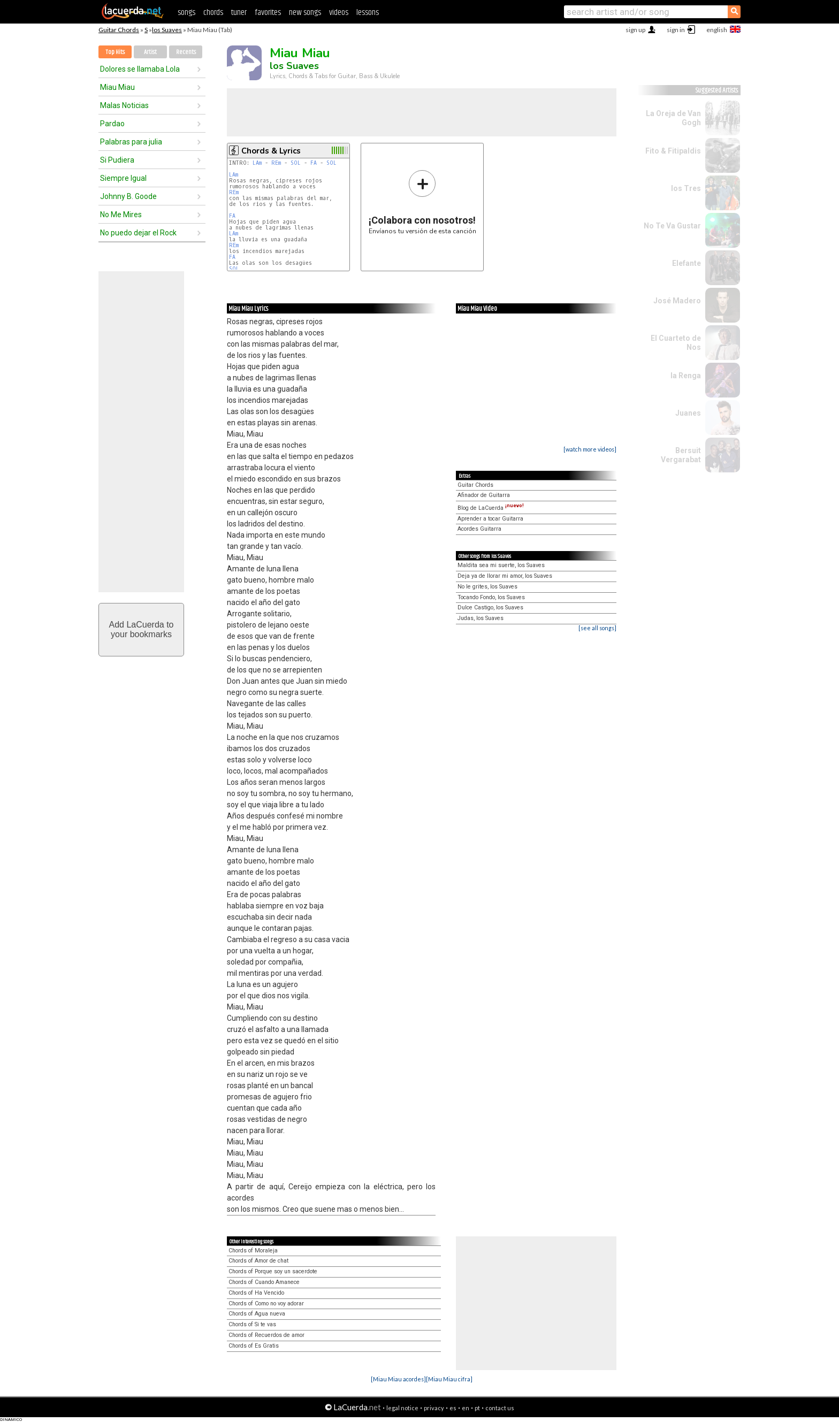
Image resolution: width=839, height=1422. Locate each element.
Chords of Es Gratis (253, 1345)
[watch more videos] (589, 449)
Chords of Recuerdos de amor (266, 1335)
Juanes (688, 413)
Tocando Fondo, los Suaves (491, 597)
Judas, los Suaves (480, 618)
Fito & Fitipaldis (673, 151)
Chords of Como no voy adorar (266, 1303)
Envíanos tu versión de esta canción (422, 202)
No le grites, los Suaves (487, 586)
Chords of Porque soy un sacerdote (272, 1271)
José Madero (677, 300)
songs (186, 12)
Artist (150, 52)
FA (313, 162)
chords (213, 12)
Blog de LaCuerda (490, 507)
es (452, 1407)
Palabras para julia (131, 141)
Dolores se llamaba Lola (140, 69)
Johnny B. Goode (128, 196)
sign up (635, 30)
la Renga (685, 375)
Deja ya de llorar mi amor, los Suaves (504, 575)
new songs (305, 12)
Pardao (112, 123)
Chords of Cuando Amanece (264, 1282)
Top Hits (115, 52)
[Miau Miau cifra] (449, 1378)
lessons (367, 12)
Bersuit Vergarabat (681, 455)
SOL (296, 162)
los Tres (686, 188)
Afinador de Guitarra (483, 495)
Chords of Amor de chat (258, 1260)
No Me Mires (121, 214)
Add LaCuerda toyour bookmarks (141, 629)
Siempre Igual (123, 178)
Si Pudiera (117, 160)
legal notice (402, 1407)
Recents (186, 52)
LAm (257, 162)
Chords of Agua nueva (256, 1313)
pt (477, 1407)
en (465, 1407)
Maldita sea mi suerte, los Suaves (501, 565)
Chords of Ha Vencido (256, 1292)
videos (338, 12)
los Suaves (167, 30)
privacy (434, 1407)
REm (276, 162)
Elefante (686, 263)
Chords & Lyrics (271, 151)
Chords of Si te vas (252, 1324)
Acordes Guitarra (479, 528)
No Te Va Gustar (672, 225)
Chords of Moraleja (253, 1250)
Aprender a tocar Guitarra (490, 518)
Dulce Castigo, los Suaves (490, 607)
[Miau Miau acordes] (398, 1378)
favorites (268, 12)
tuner (239, 12)
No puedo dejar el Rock (138, 232)
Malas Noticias (124, 105)
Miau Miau (117, 87)
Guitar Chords (118, 30)
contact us (499, 1407)
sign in (676, 30)
